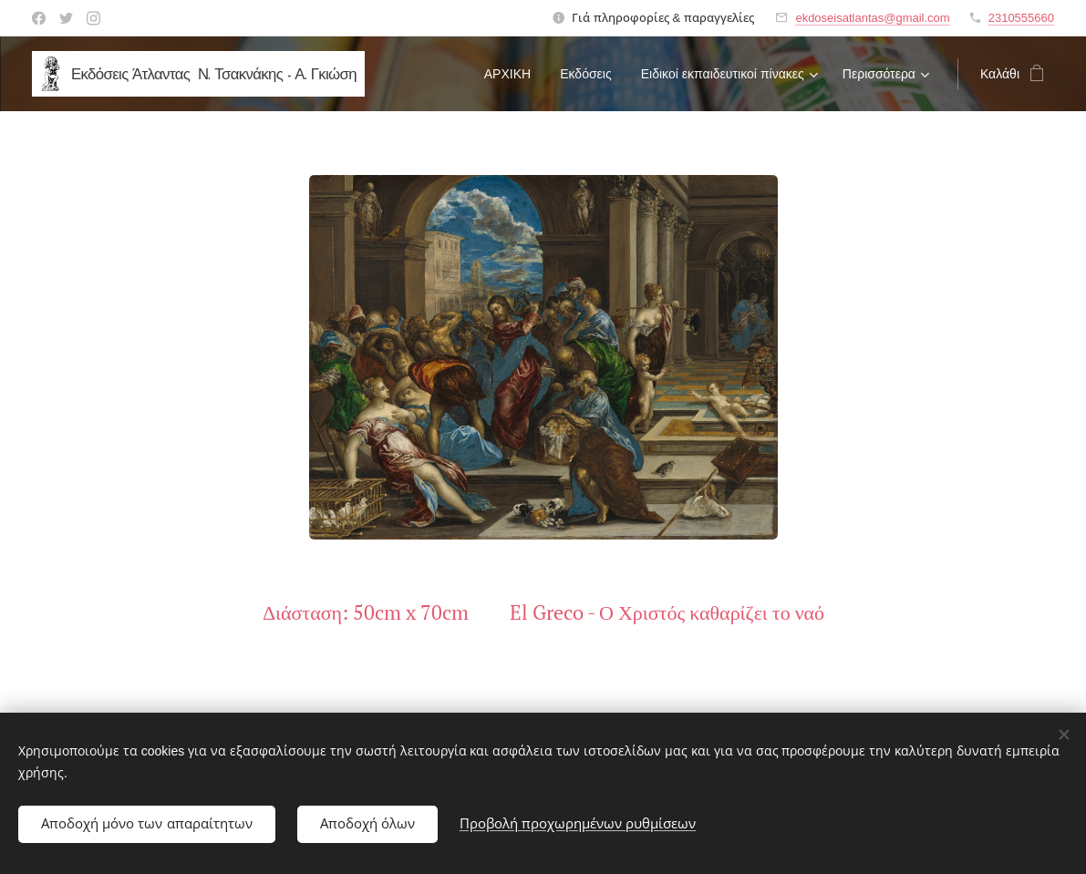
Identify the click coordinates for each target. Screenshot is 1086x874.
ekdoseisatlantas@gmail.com (872, 18)
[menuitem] (512, 74)
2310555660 (1021, 18)
